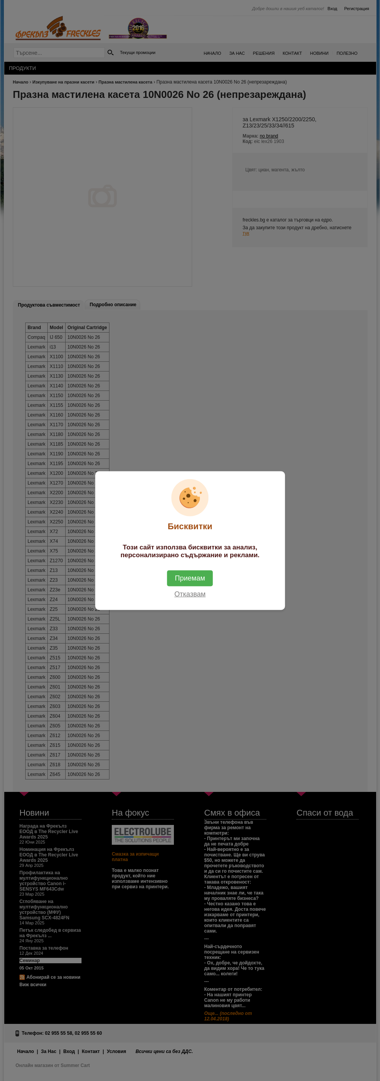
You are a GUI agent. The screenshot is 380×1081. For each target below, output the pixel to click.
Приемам (190, 578)
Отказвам (189, 594)
